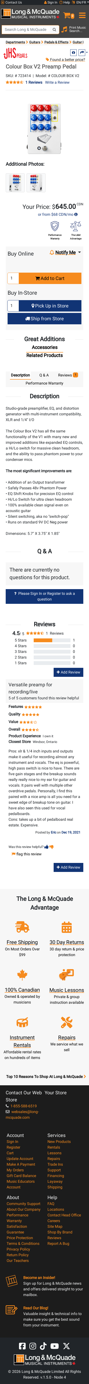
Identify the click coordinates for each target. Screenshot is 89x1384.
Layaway (55, 1181)
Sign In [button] (50, 2)
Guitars (34, 42)
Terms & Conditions (23, 1243)
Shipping (54, 1187)
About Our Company (24, 1209)
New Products (59, 1141)
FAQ (50, 1203)
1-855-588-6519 (21, 1106)
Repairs (53, 1158)
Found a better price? (65, 59)
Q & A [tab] (44, 375)
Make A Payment (21, 1164)
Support (54, 1170)
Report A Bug (58, 1243)
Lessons (54, 1153)
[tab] (44, 348)
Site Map (54, 1226)
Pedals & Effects (56, 42)
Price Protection (20, 1238)
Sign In (12, 1141)
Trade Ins (55, 1164)
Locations (55, 1209)
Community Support (23, 1203)
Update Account (20, 1158)
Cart (10, 1153)
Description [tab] (20, 375)
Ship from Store (44, 318)
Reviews (54, 1238)
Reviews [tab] (68, 374)
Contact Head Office (64, 1215)
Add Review (68, 672)
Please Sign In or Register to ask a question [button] (44, 596)
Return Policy (18, 1255)
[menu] (81, 13)
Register (13, 1147)
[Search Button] (54, 29)
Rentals (53, 1147)
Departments (15, 42)
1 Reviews (33, 82)
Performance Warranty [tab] (44, 383)
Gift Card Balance (21, 1175)
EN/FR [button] (79, 2)
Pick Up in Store (50, 306)
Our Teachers (18, 1260)
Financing (55, 1175)
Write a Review (57, 82)
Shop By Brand (59, 1232)
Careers (53, 1221)
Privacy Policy (18, 1249)
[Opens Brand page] (15, 53)
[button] (66, 13)
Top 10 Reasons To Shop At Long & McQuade (46, 1077)
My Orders (15, 1170)
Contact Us (11, 2)
